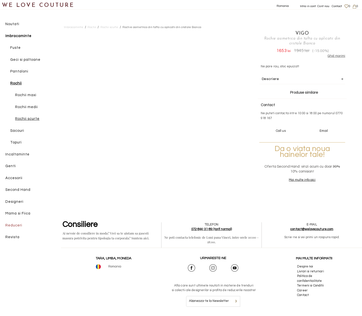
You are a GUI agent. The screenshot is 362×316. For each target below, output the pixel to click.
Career (302, 290)
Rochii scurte (27, 119)
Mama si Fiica (17, 213)
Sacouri (17, 131)
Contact (337, 6)
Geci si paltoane (25, 59)
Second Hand (17, 190)
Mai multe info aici (302, 180)
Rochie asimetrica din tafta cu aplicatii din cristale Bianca (161, 27)
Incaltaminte (17, 154)
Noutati (12, 24)
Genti (10, 166)
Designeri (14, 202)
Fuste (15, 48)
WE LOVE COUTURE (38, 5)
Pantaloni (19, 71)
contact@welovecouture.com (311, 229)
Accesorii (13, 178)
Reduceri (13, 225)
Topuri (16, 142)
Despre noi (305, 266)
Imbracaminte (18, 36)
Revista (12, 237)
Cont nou (323, 6)
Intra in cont (308, 6)
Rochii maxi (25, 95)
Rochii (16, 83)
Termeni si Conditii (310, 285)
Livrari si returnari (310, 271)
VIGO (302, 33)
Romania (283, 6)
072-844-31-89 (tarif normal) (211, 229)
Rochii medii (26, 107)
